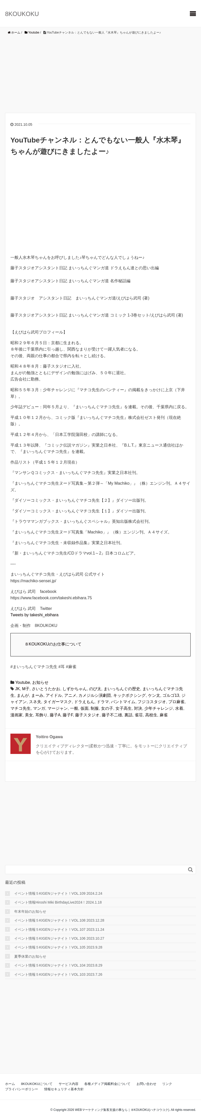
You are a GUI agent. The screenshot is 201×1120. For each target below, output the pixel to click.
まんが (23, 695)
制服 (95, 708)
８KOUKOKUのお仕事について (53, 644)
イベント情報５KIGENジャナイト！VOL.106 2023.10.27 (59, 938)
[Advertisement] (100, 73)
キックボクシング (129, 695)
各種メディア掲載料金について (107, 1084)
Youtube (22, 682)
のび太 (95, 689)
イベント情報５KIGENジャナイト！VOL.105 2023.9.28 (58, 947)
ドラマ (103, 702)
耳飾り (41, 715)
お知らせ (40, 682)
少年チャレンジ (158, 708)
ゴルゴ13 (170, 695)
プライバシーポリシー (21, 1089)
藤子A (55, 715)
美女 (29, 715)
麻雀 (164, 715)
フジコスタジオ (152, 702)
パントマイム (123, 702)
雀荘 (139, 715)
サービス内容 (68, 1084)
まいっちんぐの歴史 (122, 689)
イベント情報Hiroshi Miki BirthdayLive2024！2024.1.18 (58, 902)
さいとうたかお (46, 689)
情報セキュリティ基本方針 (64, 1089)
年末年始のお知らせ (30, 911)
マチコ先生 (20, 708)
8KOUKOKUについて (37, 1084)
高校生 (151, 715)
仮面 (84, 708)
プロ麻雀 (176, 702)
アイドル (54, 695)
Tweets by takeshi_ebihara (34, 615)
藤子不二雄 (112, 715)
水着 (179, 708)
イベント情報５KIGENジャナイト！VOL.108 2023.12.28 (59, 920)
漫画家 (16, 715)
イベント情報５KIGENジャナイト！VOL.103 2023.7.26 (58, 974)
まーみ (37, 695)
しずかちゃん (74, 689)
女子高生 (123, 708)
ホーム (10, 1084)
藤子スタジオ (87, 715)
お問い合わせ (146, 1084)
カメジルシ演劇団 (94, 695)
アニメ (70, 695)
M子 (25, 689)
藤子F (68, 715)
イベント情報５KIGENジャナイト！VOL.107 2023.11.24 (59, 929)
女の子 (107, 708)
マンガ (39, 708)
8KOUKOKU (22, 13)
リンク (167, 1084)
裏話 (128, 715)
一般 (74, 708)
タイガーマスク (57, 702)
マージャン (57, 708)
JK (17, 689)
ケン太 (154, 695)
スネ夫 (35, 702)
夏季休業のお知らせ (30, 956)
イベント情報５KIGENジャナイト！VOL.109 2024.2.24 (58, 893)
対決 (138, 708)
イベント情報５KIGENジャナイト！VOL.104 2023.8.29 (58, 965)
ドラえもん (84, 702)
